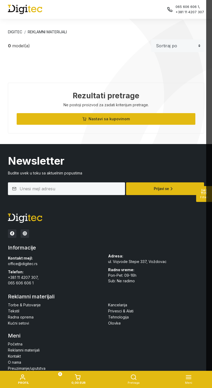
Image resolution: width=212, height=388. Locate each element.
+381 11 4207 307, (23, 277)
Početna (15, 344)
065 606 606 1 (21, 283)
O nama (14, 362)
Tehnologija (118, 317)
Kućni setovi (18, 323)
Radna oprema (21, 317)
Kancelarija (117, 305)
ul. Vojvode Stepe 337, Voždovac (137, 261)
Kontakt (14, 356)
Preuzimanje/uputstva (26, 368)
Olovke (114, 323)
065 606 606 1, (188, 6)
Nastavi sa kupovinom (106, 119)
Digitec (15, 32)
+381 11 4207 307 (190, 12)
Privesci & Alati (120, 311)
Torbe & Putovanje (24, 305)
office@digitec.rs (23, 263)
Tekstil (13, 311)
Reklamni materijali (47, 32)
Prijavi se (164, 188)
